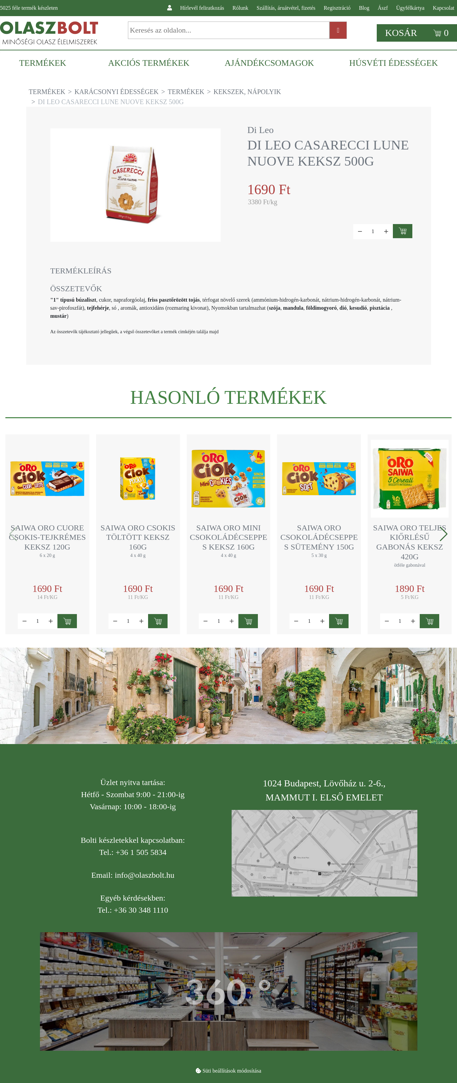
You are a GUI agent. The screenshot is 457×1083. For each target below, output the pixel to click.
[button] (443, 534)
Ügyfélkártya (410, 8)
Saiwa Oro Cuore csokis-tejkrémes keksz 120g (47, 537)
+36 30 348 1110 (141, 910)
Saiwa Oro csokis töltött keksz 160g (137, 537)
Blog (364, 8)
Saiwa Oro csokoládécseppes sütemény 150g (319, 537)
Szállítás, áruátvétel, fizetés (286, 8)
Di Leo (260, 130)
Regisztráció (337, 8)
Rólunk (240, 8)
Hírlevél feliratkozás (202, 8)
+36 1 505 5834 (141, 852)
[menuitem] (46, 63)
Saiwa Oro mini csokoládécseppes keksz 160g (228, 537)
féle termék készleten (29, 8)
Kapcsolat (443, 8)
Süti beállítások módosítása (231, 1071)
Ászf (383, 8)
